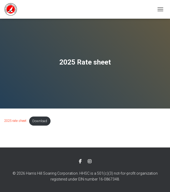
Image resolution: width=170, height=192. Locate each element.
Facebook (80, 161)
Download (39, 121)
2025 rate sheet (15, 121)
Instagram (89, 161)
